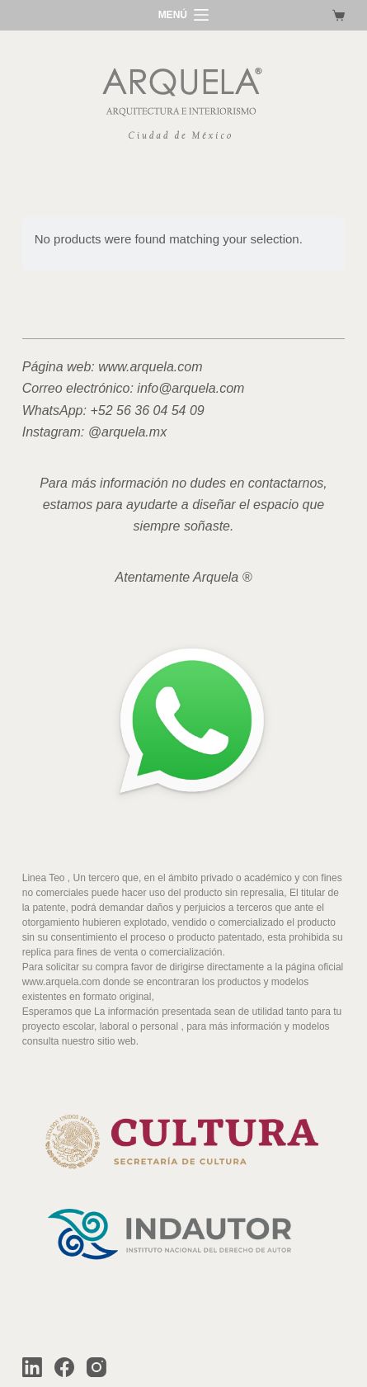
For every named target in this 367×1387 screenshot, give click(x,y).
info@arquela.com (190, 388)
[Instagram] (96, 1367)
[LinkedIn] (32, 1367)
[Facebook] (64, 1367)
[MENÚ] (183, 15)
